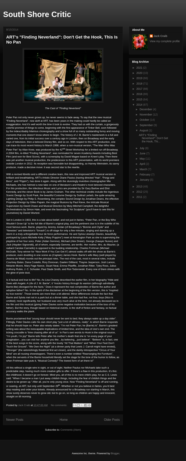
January (145, 179)
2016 (139, 94)
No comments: (59, 405)
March (144, 169)
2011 (139, 196)
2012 (139, 191)
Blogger (115, 453)
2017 (139, 88)
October (145, 119)
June (143, 153)
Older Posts (112, 419)
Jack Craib (160, 36)
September (146, 125)
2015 (139, 99)
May (142, 158)
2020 (139, 72)
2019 (139, 78)
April (143, 163)
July (142, 148)
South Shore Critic (37, 14)
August (144, 130)
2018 (139, 83)
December (146, 109)
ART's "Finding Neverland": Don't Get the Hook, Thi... (153, 138)
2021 (139, 67)
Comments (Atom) (70, 429)
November (146, 114)
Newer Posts (14, 419)
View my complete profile (165, 41)
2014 (139, 104)
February (145, 174)
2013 (139, 186)
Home (64, 419)
